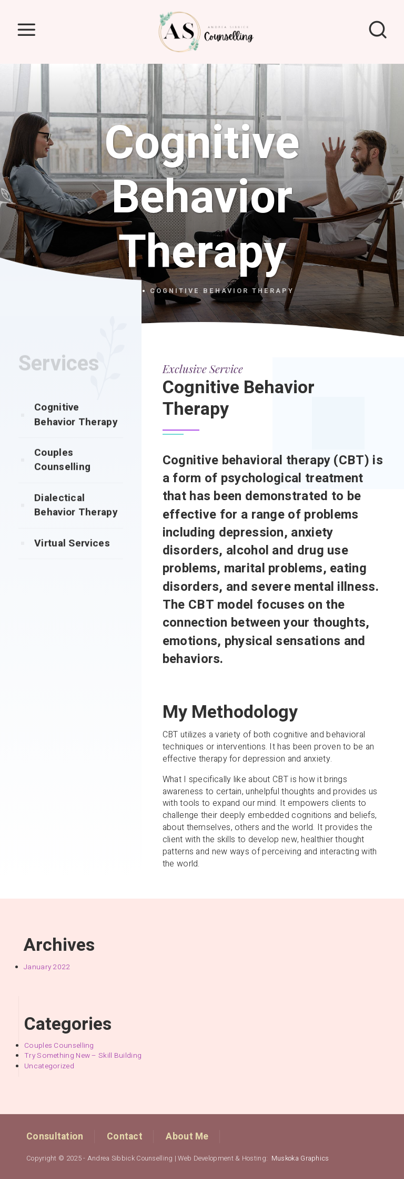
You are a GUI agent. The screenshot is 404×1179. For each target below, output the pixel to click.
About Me (187, 1136)
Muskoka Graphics (300, 1158)
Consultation (55, 1136)
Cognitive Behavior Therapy (76, 435)
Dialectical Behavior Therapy (76, 525)
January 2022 (47, 967)
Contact (125, 1136)
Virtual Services (72, 564)
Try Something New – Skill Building (83, 1055)
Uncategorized (49, 1066)
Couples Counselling (62, 480)
